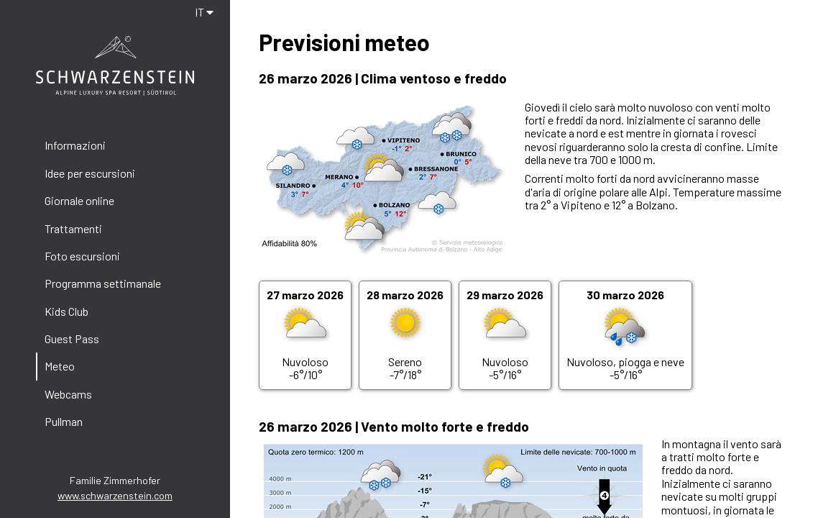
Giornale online (79, 200)
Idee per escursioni (90, 173)
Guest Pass (72, 338)
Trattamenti (73, 228)
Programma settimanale (103, 283)
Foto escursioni (82, 256)
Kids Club (66, 311)
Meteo (60, 366)
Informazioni (75, 145)
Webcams (68, 394)
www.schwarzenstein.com (115, 495)
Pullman (64, 421)
